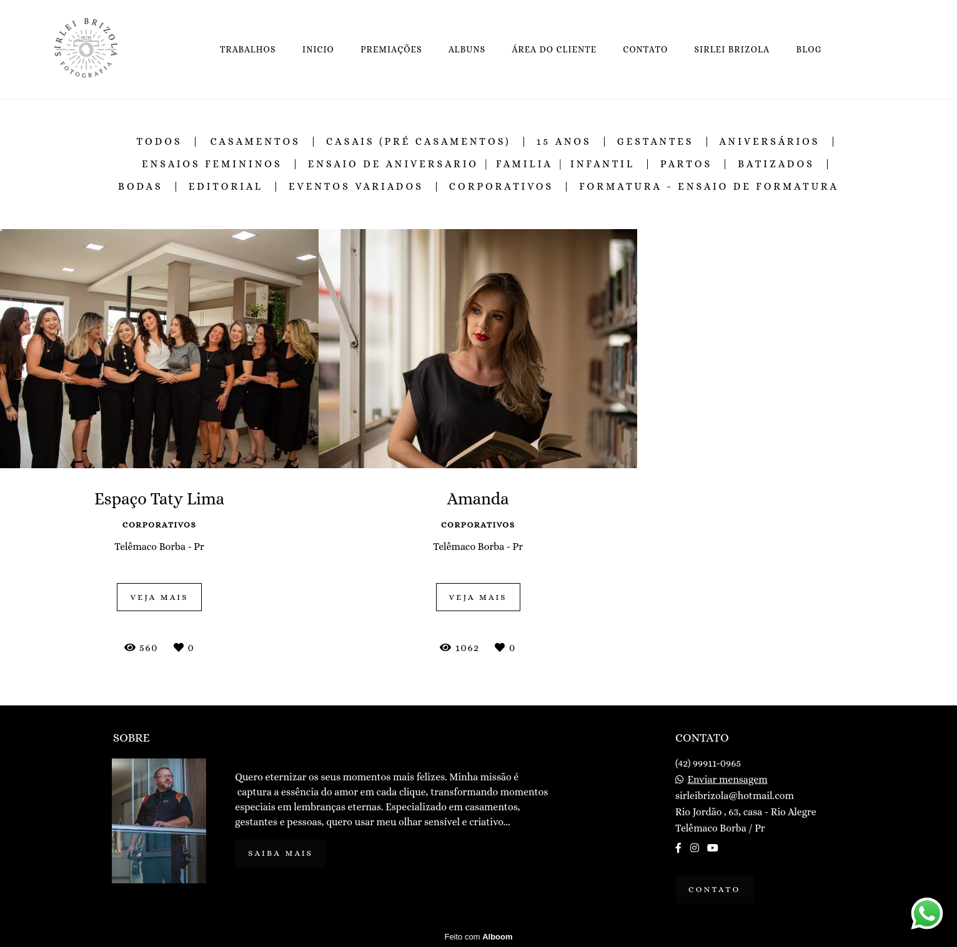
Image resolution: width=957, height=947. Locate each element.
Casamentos (255, 142)
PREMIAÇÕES (391, 49)
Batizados (776, 164)
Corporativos (501, 187)
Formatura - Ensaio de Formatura (709, 187)
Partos (686, 164)
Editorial (226, 187)
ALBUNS (467, 49)
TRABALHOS (248, 49)
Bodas (140, 187)
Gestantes (655, 142)
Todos (159, 142)
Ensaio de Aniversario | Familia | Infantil (471, 164)
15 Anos (564, 142)
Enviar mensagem (728, 780)
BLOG (809, 49)
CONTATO (645, 49)
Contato (714, 889)
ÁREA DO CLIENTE (554, 49)
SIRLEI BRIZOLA (732, 49)
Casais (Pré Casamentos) (418, 142)
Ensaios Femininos (212, 164)
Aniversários (770, 142)
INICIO (318, 49)
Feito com (478, 936)
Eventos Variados (356, 187)
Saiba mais (280, 853)
